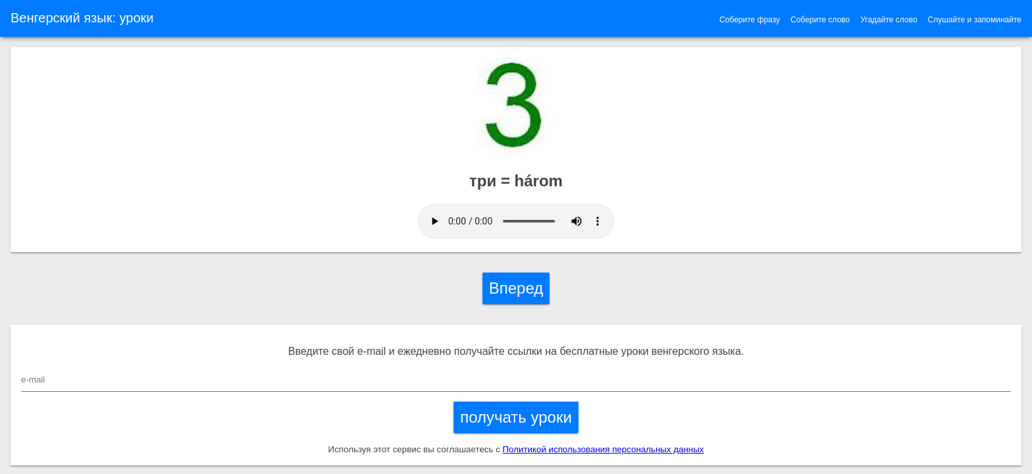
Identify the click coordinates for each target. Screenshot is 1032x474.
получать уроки (516, 417)
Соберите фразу (749, 19)
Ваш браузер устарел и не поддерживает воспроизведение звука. (516, 221)
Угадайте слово (888, 19)
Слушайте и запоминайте (974, 19)
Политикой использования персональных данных (603, 449)
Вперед (516, 288)
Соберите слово (820, 19)
